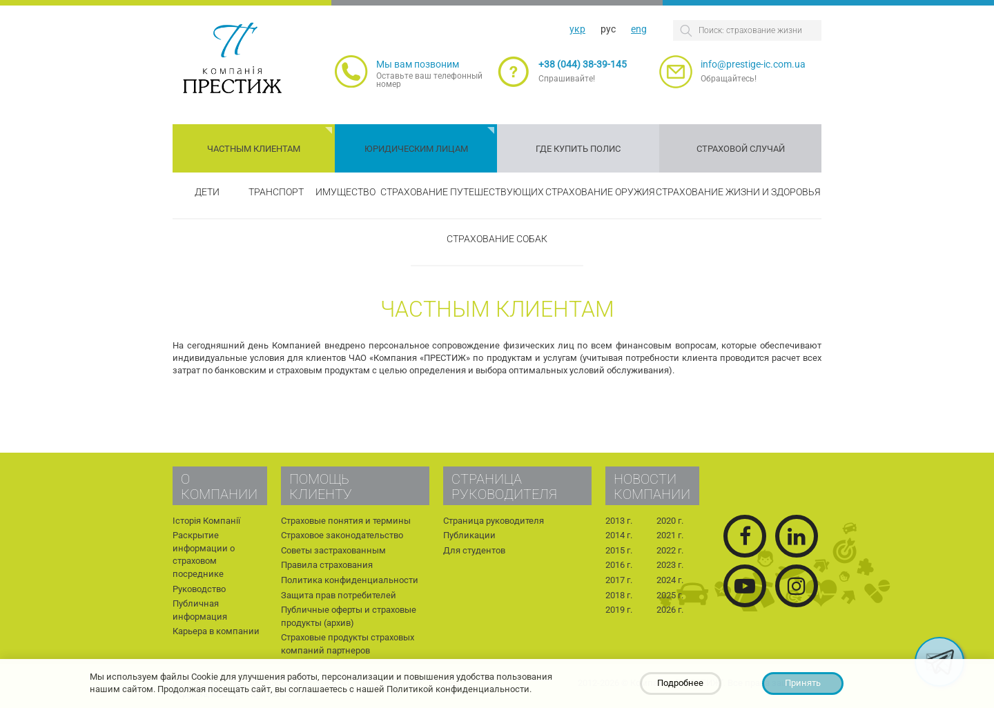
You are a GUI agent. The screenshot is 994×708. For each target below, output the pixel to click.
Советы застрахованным (333, 550)
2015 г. (618, 550)
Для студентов (474, 550)
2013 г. (618, 520)
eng (639, 29)
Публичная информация (200, 610)
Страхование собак (497, 238)
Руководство (199, 589)
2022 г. (669, 550)
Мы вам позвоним (417, 64)
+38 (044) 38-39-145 (582, 64)
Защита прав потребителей (338, 595)
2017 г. (618, 580)
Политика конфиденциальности (349, 580)
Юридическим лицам (416, 149)
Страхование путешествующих (462, 191)
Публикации (469, 535)
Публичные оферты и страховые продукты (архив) (348, 616)
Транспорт (276, 191)
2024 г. (669, 580)
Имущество (345, 191)
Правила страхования (327, 565)
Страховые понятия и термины (346, 520)
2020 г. (669, 520)
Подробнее (680, 683)
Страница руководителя (493, 520)
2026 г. (669, 609)
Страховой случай (740, 149)
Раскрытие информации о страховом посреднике (204, 554)
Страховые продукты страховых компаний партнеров (347, 644)
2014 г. (618, 535)
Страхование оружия (600, 191)
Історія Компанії (206, 520)
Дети (207, 191)
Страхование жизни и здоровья (738, 191)
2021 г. (669, 535)
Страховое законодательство (342, 535)
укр (577, 29)
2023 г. (669, 565)
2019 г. (618, 609)
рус (608, 29)
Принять (803, 683)
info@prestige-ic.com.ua (753, 64)
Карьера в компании (216, 631)
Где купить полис (578, 149)
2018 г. (618, 595)
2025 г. (669, 595)
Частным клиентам (253, 149)
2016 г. (618, 565)
